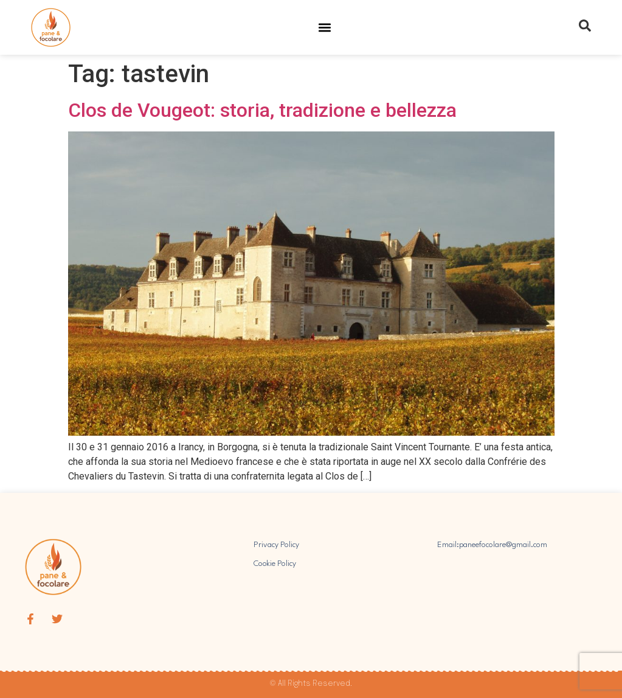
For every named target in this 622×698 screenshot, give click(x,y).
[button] (324, 28)
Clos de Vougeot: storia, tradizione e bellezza (262, 110)
